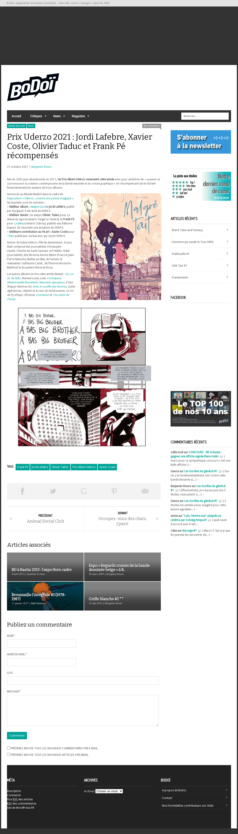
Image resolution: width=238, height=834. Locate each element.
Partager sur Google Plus (83, 491)
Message (14, 691)
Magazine (78, 117)
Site (10, 673)
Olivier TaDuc (60, 467)
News (57, 117)
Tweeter (53, 491)
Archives (89, 796)
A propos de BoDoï (174, 796)
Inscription (14, 796)
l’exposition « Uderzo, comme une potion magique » (40, 198)
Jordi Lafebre (40, 467)
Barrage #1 (189, 530)
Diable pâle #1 (181, 253)
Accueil (16, 116)
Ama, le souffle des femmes (49, 286)
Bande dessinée (16, 126)
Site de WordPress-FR (20, 813)
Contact (167, 803)
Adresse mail (17, 654)
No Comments (151, 126)
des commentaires (21, 809)
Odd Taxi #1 (179, 265)
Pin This (114, 491)
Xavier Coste (107, 467)
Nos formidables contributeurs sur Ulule (187, 811)
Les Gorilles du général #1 (201, 471)
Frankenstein (180, 277)
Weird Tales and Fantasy (187, 230)
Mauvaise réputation (51, 282)
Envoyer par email (145, 491)
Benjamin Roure (41, 166)
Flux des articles (20, 805)
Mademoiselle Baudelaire (22, 282)
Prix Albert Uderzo (84, 467)
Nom (11, 635)
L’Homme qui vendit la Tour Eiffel (192, 242)
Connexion (42, 295)
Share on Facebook (22, 491)
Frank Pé (22, 467)
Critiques (36, 117)
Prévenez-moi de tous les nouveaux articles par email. (50, 760)
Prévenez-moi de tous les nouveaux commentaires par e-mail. (54, 754)
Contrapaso (54, 278)
